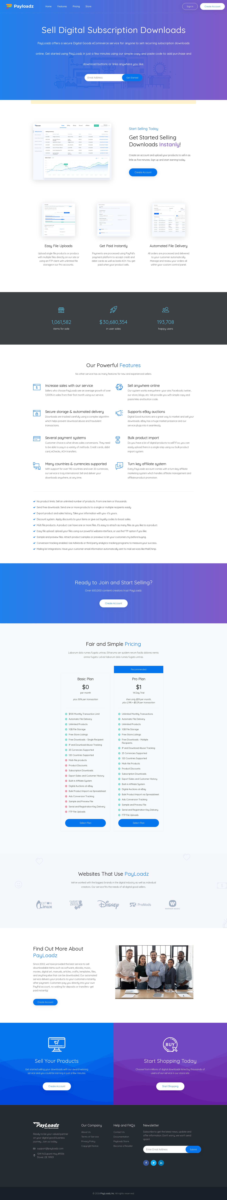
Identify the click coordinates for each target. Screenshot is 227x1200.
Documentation (121, 1136)
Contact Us (119, 1132)
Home (48, 6)
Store (88, 6)
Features (62, 6)
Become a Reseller (123, 1146)
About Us (86, 1132)
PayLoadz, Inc (107, 1193)
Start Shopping (170, 1086)
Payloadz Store (121, 1141)
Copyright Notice (89, 1146)
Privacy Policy (88, 1141)
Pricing (76, 6)
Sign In (190, 6)
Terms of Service (90, 1136)
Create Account (212, 6)
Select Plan (85, 822)
